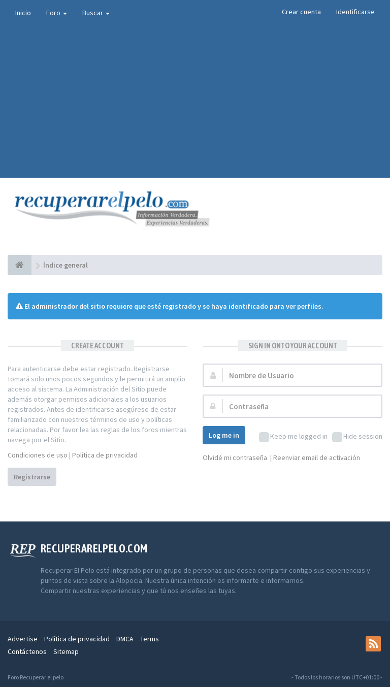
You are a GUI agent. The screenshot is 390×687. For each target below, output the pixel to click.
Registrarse (32, 476)
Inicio (23, 12)
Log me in (224, 435)
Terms (149, 638)
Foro (56, 12)
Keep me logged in (293, 437)
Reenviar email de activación (316, 457)
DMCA (125, 638)
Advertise (23, 638)
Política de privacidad (105, 455)
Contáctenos (27, 651)
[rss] (373, 643)
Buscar (96, 12)
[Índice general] (19, 265)
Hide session (357, 437)
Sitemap (66, 651)
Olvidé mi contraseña (235, 457)
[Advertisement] (195, 101)
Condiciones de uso (38, 455)
